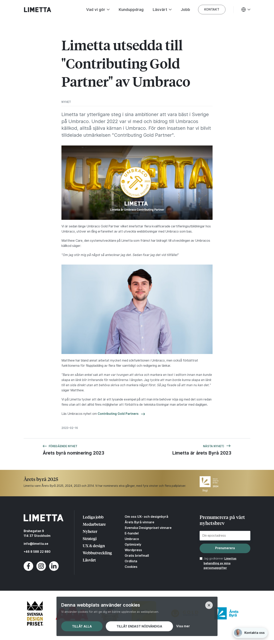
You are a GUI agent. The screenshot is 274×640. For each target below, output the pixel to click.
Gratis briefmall (137, 556)
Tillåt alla (82, 626)
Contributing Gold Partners (118, 414)
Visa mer (183, 626)
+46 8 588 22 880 (37, 552)
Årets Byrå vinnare (139, 522)
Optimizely (133, 544)
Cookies (131, 567)
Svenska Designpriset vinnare (148, 528)
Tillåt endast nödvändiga (139, 626)
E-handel (132, 533)
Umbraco (132, 539)
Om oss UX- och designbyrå (146, 517)
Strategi (90, 538)
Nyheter (90, 531)
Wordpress (133, 550)
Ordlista (131, 561)
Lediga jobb (93, 517)
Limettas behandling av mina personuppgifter (220, 563)
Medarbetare (94, 524)
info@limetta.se (36, 544)
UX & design (94, 545)
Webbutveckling (97, 552)
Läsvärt (89, 559)
